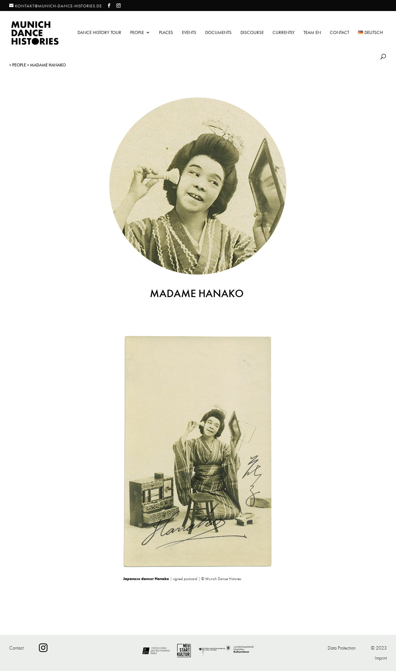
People (137, 33)
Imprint (381, 658)
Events (189, 33)
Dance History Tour (99, 33)
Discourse (252, 33)
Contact (339, 33)
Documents (218, 33)
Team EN (312, 33)
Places (166, 33)
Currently (284, 33)
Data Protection (342, 648)
